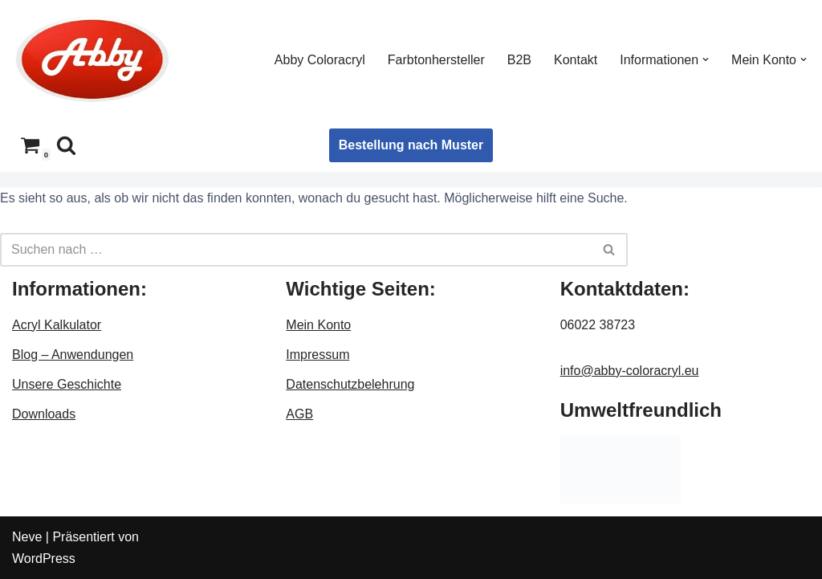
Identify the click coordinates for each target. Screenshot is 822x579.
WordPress (43, 558)
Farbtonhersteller (436, 60)
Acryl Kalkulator (56, 325)
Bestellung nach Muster (411, 145)
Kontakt (575, 60)
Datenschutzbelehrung (350, 384)
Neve (27, 537)
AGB (299, 414)
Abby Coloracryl (320, 60)
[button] (705, 59)
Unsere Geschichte (66, 384)
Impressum (317, 354)
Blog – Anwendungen (72, 354)
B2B (519, 60)
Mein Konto (318, 325)
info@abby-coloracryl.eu (629, 370)
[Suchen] (66, 145)
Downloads (43, 414)
